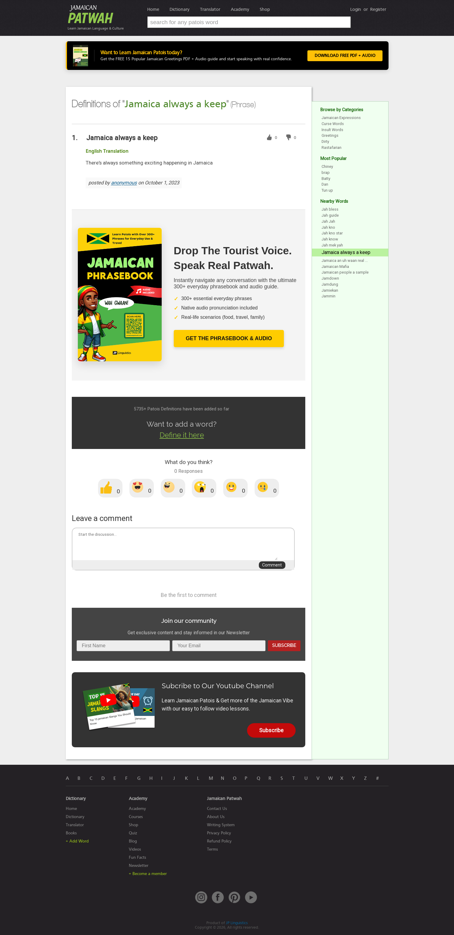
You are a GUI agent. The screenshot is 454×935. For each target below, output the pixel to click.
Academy (240, 9)
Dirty (325, 141)
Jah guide (330, 215)
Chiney (327, 166)
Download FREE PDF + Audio (345, 55)
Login (355, 9)
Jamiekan (330, 290)
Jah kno (328, 227)
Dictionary (179, 9)
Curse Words (333, 123)
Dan (325, 184)
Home (153, 9)
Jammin (328, 296)
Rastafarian (331, 147)
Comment (272, 565)
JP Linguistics (237, 923)
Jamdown (330, 278)
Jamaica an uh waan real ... (345, 260)
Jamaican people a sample (345, 272)
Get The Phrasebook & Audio (229, 338)
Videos (135, 849)
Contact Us (217, 808)
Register (378, 9)
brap (326, 172)
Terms (212, 849)
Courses (136, 816)
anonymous (124, 183)
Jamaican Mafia (335, 266)
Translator (210, 9)
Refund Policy (219, 841)
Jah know (330, 239)
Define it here (182, 435)
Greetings (330, 135)
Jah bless (330, 209)
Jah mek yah (332, 245)
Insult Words (332, 129)
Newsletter (138, 865)
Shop (265, 9)
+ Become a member (148, 873)
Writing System (221, 824)
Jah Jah (328, 221)
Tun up (327, 190)
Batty (326, 178)
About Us (215, 816)
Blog (133, 841)
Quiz (133, 833)
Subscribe (284, 645)
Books (71, 833)
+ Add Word (77, 841)
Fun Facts (137, 857)
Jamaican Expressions (341, 117)
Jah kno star (332, 233)
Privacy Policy (219, 833)
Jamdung (330, 284)
